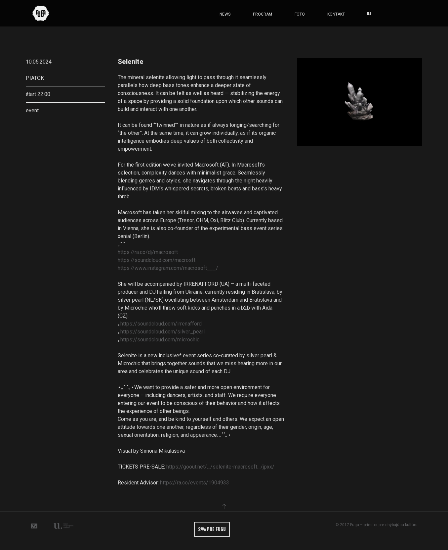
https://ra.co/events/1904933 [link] (194, 482)
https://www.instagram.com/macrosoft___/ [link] (168, 268)
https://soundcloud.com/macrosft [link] (156, 260)
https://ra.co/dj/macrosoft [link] (148, 252)
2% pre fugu (212, 529)
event (32, 110)
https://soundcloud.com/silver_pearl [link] (162, 331)
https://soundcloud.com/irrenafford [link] (161, 324)
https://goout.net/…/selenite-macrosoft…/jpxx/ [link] (220, 467)
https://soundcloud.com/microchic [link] (159, 339)
